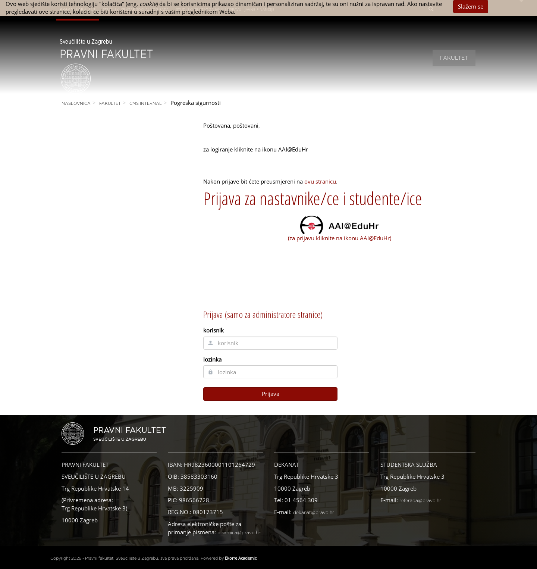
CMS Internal (145, 103)
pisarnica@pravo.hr (238, 533)
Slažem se (470, 6)
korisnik (213, 330)
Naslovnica (76, 103)
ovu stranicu (320, 181)
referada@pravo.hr (420, 500)
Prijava (270, 393)
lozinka (212, 359)
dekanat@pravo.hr (313, 512)
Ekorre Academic (241, 558)
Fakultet (454, 58)
